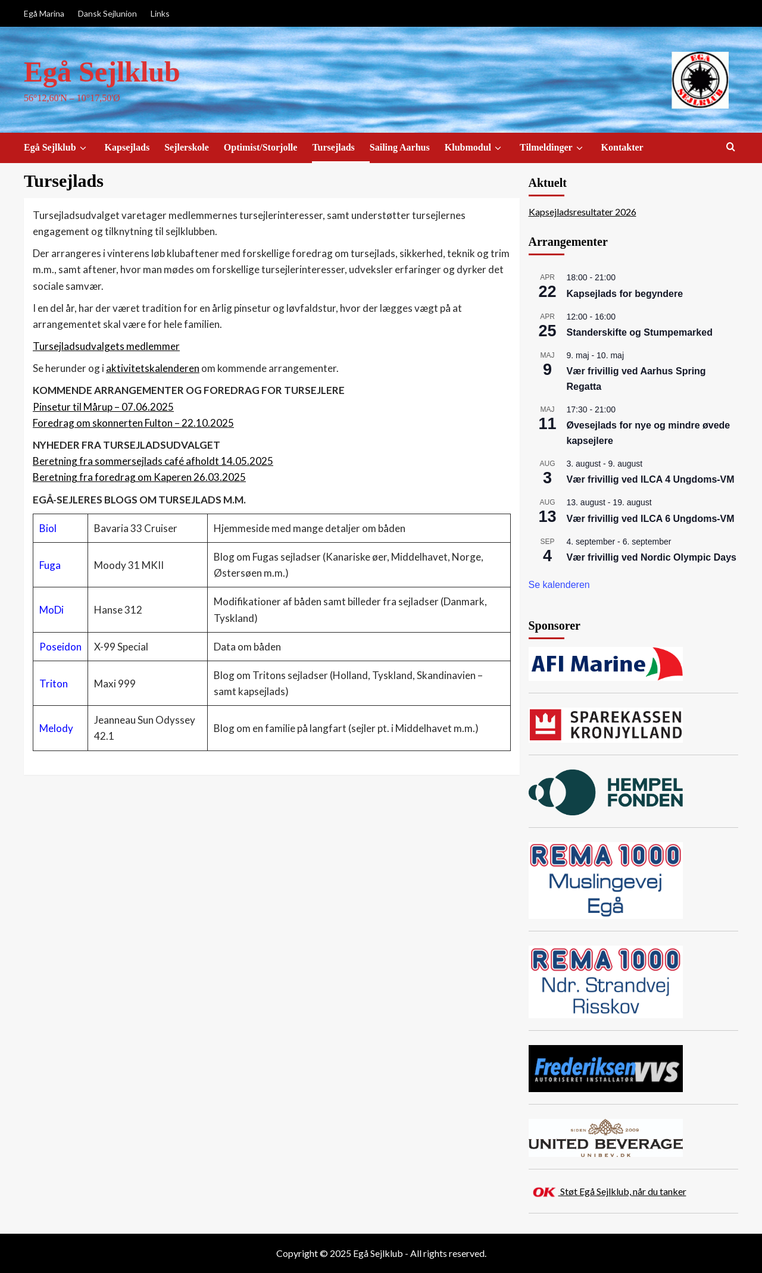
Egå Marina (44, 13)
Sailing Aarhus (400, 147)
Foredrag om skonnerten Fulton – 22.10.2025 (133, 423)
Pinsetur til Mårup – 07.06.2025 (103, 407)
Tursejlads (333, 147)
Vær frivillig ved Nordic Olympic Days (651, 557)
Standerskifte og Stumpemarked (640, 332)
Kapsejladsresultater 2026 (582, 211)
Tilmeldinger (553, 148)
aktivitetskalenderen (152, 368)
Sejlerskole (186, 147)
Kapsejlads (127, 147)
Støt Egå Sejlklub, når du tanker (622, 1191)
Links (160, 13)
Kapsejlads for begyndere (625, 294)
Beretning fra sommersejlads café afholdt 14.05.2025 (153, 461)
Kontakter (622, 147)
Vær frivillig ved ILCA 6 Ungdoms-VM (651, 519)
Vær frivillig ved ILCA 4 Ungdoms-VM (651, 479)
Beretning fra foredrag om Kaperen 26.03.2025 (139, 477)
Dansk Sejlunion (107, 13)
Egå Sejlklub (102, 71)
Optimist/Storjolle (261, 147)
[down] (83, 148)
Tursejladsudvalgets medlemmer (106, 346)
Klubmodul (475, 148)
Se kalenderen (559, 585)
